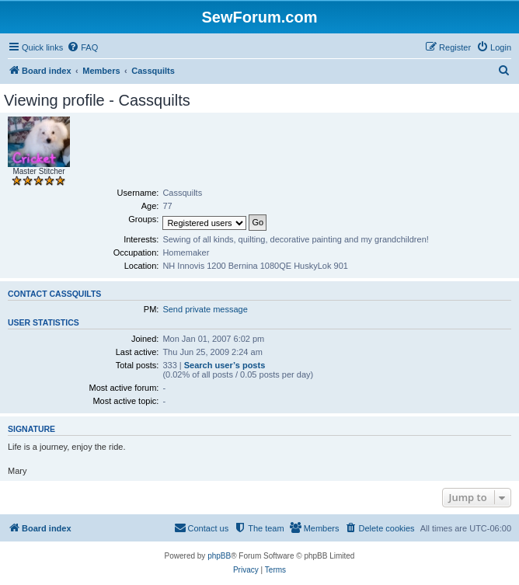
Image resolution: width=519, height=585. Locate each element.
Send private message (204, 309)
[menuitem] (82, 47)
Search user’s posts (225, 365)
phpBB (219, 556)
